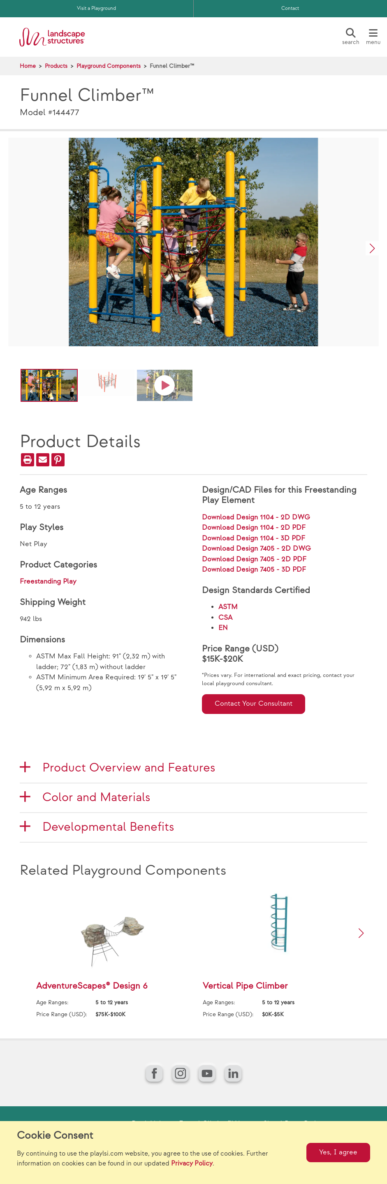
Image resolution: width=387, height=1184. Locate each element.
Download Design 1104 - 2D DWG (256, 517)
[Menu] (373, 37)
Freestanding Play (48, 581)
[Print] (27, 459)
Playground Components (108, 66)
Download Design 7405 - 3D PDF (254, 569)
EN (223, 628)
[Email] (42, 459)
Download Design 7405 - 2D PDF (254, 559)
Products (56, 66)
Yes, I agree (338, 1152)
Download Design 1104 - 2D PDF (254, 528)
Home (28, 66)
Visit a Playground (96, 8)
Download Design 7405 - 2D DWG (256, 549)
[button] (372, 248)
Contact (290, 8)
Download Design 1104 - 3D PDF (253, 538)
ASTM (228, 607)
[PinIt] (58, 459)
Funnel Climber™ (172, 66)
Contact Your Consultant (253, 704)
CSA (225, 618)
